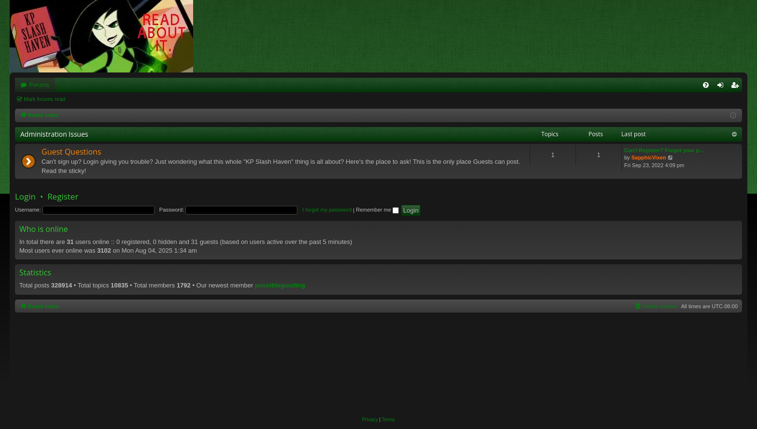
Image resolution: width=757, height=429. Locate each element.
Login (25, 196)
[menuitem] (706, 85)
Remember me (377, 210)
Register (62, 196)
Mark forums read (44, 99)
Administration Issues (54, 134)
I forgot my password (326, 210)
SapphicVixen (648, 157)
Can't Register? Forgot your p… (664, 150)
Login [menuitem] (722, 87)
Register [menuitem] (737, 87)
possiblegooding (280, 285)
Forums (39, 85)
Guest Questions (71, 151)
